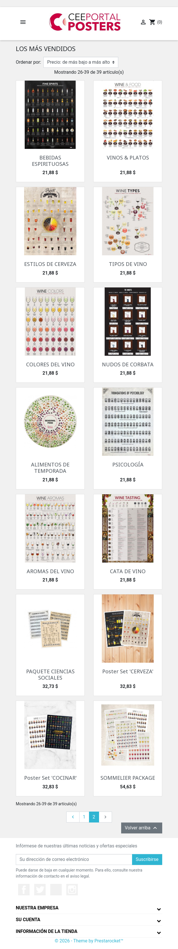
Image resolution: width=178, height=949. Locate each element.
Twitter (40, 889)
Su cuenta (28, 919)
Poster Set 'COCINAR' (50, 777)
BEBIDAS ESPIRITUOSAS (50, 160)
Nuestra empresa (37, 908)
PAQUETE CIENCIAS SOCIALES (50, 674)
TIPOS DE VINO (128, 263)
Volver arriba (141, 827)
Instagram (72, 889)
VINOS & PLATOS (128, 157)
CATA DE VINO (128, 571)
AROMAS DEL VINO (50, 571)
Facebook (24, 889)
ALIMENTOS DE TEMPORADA (50, 467)
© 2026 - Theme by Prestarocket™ (89, 941)
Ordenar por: (28, 62)
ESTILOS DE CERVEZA (50, 263)
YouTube (56, 889)
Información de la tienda (47, 931)
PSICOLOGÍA (128, 464)
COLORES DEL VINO (50, 364)
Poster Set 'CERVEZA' (127, 671)
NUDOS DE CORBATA (128, 364)
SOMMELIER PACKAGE (127, 777)
